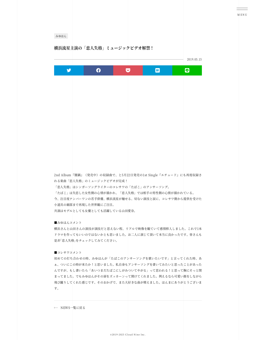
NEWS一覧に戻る (73, 307)
